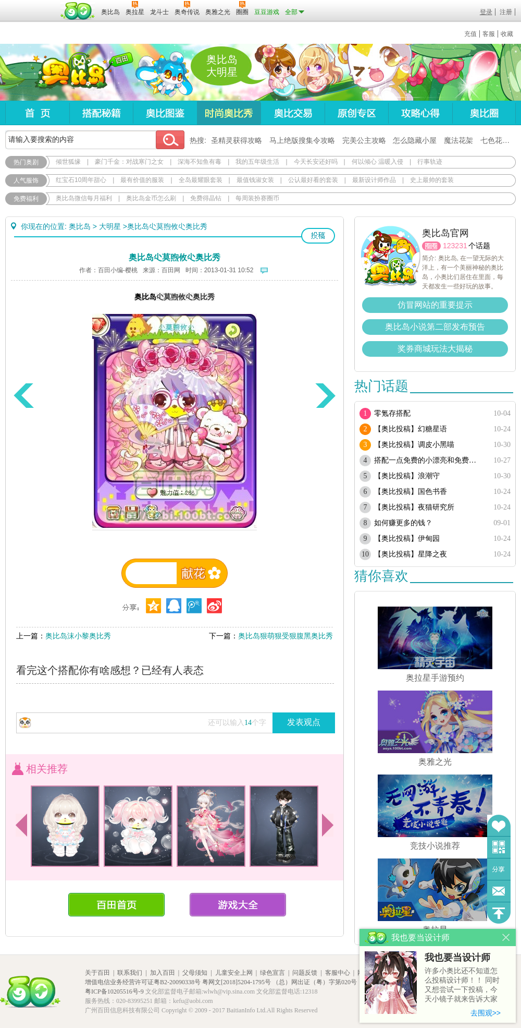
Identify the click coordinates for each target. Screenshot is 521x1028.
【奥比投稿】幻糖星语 (410, 429)
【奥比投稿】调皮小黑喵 (414, 445)
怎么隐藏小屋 (415, 140)
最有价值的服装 (142, 180)
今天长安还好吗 (316, 161)
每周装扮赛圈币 (257, 198)
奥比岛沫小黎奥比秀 (78, 636)
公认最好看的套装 (313, 180)
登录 (486, 12)
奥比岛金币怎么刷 (151, 198)
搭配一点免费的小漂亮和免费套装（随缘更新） (428, 460)
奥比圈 (484, 113)
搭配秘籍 (101, 113)
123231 (455, 245)
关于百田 (97, 972)
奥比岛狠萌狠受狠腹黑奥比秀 (285, 636)
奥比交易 (292, 113)
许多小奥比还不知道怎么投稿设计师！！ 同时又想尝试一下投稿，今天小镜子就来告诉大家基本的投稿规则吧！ (462, 985)
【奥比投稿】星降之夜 (410, 554)
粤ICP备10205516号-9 (114, 991)
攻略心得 (420, 113)
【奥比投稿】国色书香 (410, 491)
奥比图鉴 (165, 113)
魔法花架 (458, 140)
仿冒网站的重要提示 (435, 304)
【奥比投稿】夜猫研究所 (414, 507)
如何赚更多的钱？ (403, 523)
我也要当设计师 (457, 957)
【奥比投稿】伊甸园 (407, 538)
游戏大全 (238, 904)
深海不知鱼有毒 (199, 161)
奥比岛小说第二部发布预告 (435, 326)
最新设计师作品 (374, 180)
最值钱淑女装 (255, 180)
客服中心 (337, 972)
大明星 (110, 226)
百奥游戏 (31, 4)
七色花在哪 (498, 140)
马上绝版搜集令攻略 (302, 140)
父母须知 (194, 972)
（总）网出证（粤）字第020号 (314, 982)
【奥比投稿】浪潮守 (407, 476)
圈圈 (431, 245)
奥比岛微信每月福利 (84, 198)
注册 (506, 12)
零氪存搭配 (392, 413)
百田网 (78, 11)
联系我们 (129, 972)
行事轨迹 (429, 161)
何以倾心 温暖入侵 (377, 161)
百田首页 (116, 904)
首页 (37, 113)
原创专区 (356, 113)
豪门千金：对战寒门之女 (129, 161)
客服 (488, 34)
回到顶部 (499, 913)
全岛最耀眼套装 (200, 180)
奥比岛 (70, 72)
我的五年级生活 (257, 161)
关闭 (506, 937)
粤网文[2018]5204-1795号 (236, 982)
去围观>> (485, 1013)
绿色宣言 (272, 972)
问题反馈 (499, 891)
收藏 (507, 34)
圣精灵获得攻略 (236, 140)
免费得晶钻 (205, 198)
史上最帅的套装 (432, 180)
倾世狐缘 (68, 161)
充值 (470, 34)
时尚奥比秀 (228, 113)
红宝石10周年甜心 (81, 180)
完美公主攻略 (364, 140)
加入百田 (162, 972)
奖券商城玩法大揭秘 (435, 348)
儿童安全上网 (234, 972)
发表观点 (303, 722)
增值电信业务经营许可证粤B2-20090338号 (143, 982)
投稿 (318, 236)
